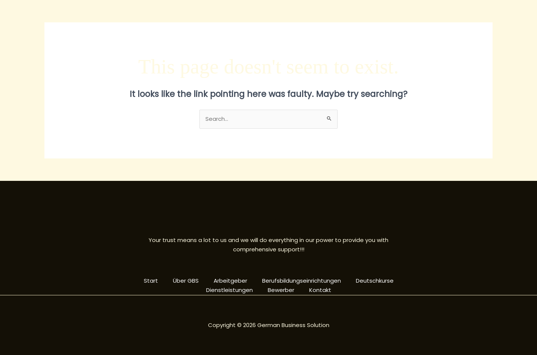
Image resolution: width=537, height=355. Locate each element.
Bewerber (281, 290)
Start (151, 281)
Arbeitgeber (230, 281)
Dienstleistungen (229, 290)
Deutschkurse (375, 281)
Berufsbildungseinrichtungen (301, 281)
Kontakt (320, 290)
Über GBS (186, 281)
